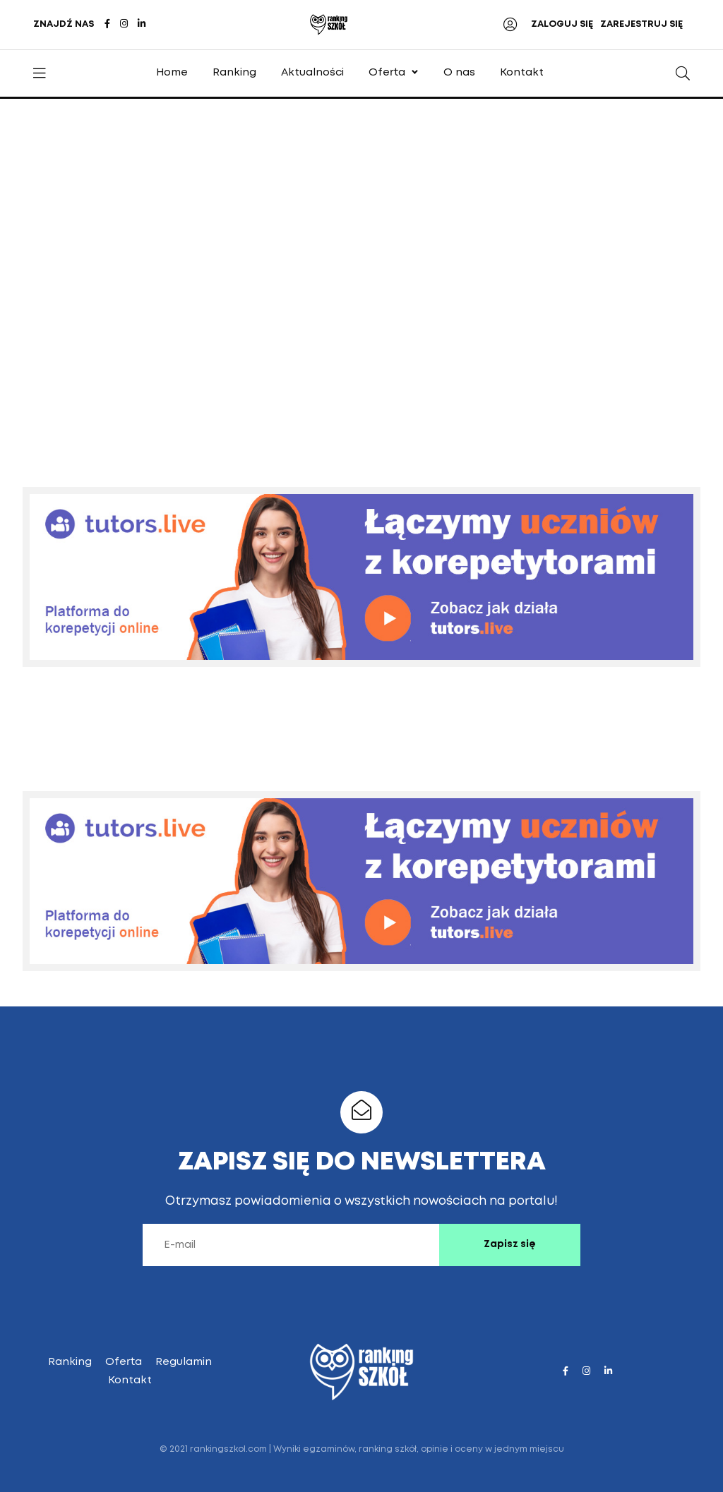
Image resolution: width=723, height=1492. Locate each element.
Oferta (387, 73)
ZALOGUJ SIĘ (562, 24)
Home (172, 73)
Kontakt (522, 73)
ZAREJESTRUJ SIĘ (641, 24)
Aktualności (312, 73)
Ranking (234, 73)
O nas (459, 73)
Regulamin (183, 1362)
